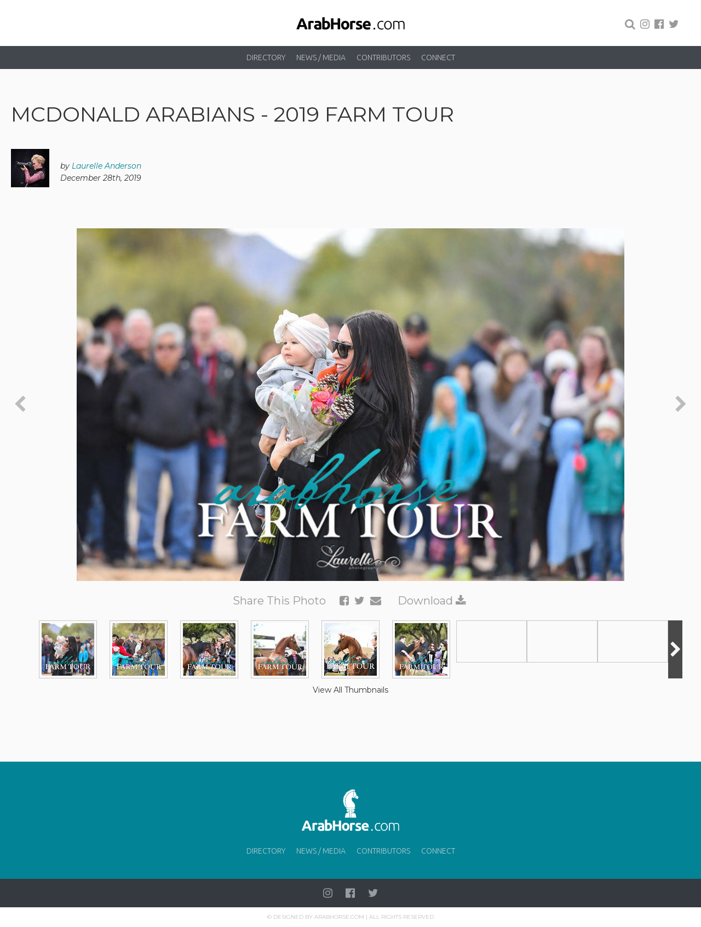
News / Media (321, 57)
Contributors (383, 57)
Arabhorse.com (339, 916)
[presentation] (20, 404)
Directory (265, 57)
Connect (438, 57)
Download (432, 600)
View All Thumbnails (350, 690)
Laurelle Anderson (106, 166)
